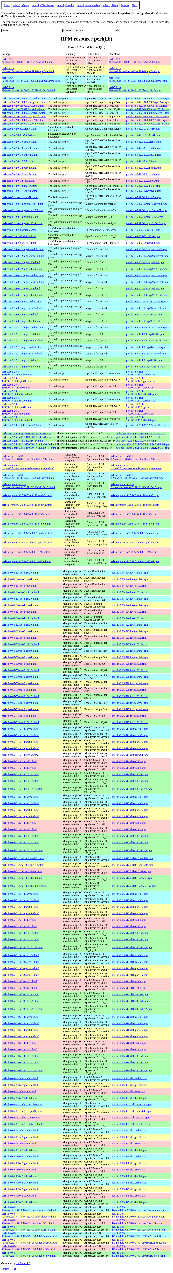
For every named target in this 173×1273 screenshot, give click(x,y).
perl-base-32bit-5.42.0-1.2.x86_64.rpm (136, 440)
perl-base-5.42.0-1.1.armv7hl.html (20, 197)
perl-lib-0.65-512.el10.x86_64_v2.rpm (132, 947)
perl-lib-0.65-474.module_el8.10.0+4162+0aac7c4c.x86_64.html (28, 1228)
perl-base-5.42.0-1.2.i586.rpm (141, 161)
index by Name (110, 5)
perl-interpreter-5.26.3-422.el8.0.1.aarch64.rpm (134, 533)
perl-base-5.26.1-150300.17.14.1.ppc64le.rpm (141, 379)
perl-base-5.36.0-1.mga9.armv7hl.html (22, 308)
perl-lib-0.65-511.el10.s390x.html (19, 981)
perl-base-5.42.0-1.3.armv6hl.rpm (143, 148)
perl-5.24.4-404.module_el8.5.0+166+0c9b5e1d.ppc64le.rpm (134, 70)
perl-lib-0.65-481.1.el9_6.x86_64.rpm (131, 1124)
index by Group (21, 5)
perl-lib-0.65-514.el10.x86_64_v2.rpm (132, 789)
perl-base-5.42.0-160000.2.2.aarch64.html (24, 112)
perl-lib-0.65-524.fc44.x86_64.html (20, 618)
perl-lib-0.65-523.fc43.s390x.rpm (129, 637)
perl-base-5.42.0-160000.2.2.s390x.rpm (146, 120)
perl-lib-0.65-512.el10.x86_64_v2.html (22, 947)
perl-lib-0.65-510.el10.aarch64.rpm (130, 1017)
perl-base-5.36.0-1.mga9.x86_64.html (21, 321)
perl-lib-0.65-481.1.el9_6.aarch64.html (22, 1104)
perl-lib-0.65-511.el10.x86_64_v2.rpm (132, 1009)
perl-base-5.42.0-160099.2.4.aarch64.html (24, 98)
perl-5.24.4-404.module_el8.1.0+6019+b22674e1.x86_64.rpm (135, 89)
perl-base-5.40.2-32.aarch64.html (19, 229)
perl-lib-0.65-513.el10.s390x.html (19, 823)
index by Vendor (65, 5)
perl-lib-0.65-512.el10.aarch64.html (20, 893)
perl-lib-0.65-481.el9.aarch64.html (20, 1130)
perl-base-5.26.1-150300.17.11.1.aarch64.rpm (141, 399)
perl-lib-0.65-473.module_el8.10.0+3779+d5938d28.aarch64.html (29, 1235)
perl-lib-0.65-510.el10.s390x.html (19, 1043)
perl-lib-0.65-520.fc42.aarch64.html (20, 676)
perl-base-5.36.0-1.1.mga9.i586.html (21, 288)
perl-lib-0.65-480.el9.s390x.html (19, 1169)
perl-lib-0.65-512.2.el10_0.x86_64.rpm (132, 878)
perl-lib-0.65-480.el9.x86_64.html (19, 1176)
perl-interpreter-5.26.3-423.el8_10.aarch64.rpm (134, 495)
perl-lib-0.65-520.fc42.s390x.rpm (129, 689)
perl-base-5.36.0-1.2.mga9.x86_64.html (22, 269)
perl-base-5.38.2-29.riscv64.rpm (143, 243)
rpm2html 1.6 (23, 1263)
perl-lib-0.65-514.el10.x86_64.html (20, 774)
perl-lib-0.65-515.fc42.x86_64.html (20, 722)
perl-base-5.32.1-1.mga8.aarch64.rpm (145, 347)
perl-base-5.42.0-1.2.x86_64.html (19, 185)
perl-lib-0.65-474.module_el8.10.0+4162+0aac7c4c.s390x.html (28, 1222)
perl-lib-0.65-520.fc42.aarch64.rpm (130, 676)
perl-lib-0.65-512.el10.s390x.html (19, 920)
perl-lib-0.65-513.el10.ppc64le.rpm (130, 810)
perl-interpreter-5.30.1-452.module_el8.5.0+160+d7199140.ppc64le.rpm (136, 467)
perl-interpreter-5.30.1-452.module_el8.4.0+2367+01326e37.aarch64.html (28, 476)
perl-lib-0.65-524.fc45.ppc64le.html (20, 579)
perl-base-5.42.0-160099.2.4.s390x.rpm (146, 105)
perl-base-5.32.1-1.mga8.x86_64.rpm (145, 366)
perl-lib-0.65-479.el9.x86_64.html (19, 1202)
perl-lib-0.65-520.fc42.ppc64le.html (20, 683)
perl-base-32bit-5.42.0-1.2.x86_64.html (22, 440)
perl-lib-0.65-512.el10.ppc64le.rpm (130, 907)
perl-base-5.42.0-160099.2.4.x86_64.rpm (147, 109)
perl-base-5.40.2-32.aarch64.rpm (143, 229)
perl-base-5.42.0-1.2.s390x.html (18, 180)
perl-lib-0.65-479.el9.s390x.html (19, 1195)
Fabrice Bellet (8, 1268)
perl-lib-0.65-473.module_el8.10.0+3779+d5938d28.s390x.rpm (138, 1248)
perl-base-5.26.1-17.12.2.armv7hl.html (22, 425)
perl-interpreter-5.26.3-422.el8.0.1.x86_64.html (26, 561)
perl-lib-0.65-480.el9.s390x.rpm (128, 1169)
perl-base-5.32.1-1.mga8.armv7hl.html (22, 353)
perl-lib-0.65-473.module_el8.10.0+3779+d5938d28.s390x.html (28, 1248)
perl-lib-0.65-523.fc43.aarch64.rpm (130, 624)
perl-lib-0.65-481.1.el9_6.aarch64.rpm (132, 1104)
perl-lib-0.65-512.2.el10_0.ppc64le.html (23, 865)
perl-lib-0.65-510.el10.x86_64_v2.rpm (132, 1070)
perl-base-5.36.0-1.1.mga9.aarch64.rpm (146, 275)
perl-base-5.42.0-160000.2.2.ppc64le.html (24, 116)
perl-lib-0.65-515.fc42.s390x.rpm (129, 715)
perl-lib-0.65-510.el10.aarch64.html (20, 1017)
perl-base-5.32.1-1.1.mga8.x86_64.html (22, 340)
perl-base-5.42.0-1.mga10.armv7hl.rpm (146, 210)
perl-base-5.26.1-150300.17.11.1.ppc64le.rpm (141, 405)
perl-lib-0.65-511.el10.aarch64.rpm (130, 955)
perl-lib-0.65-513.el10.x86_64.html (20, 836)
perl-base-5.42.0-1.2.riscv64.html (19, 174)
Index (7, 5)
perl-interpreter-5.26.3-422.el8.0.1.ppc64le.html (27, 542)
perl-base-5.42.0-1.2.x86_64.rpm (143, 185)
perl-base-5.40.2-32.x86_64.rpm (143, 236)
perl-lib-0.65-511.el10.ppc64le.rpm (130, 968)
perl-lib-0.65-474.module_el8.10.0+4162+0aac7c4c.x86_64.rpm (138, 1228)
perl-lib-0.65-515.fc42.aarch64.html (20, 702)
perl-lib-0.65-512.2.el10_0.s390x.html (22, 871)
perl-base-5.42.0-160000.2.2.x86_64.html (23, 123)
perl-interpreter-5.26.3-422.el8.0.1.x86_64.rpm (134, 561)
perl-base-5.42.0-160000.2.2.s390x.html (23, 120)
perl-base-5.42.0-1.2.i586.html (18, 161)
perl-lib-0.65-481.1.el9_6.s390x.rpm (131, 1117)
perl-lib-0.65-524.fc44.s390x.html (19, 611)
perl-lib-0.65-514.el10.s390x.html (19, 761)
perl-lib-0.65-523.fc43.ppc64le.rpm (130, 631)
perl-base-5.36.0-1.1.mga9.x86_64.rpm (146, 295)
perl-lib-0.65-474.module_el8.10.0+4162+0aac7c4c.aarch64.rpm (138, 1208)
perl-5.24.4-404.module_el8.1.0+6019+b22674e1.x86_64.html (28, 89)
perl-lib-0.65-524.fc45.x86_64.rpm (130, 592)
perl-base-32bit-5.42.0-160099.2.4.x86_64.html (26, 433)
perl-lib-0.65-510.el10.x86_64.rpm (130, 1056)
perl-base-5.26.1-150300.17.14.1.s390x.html (16, 386)
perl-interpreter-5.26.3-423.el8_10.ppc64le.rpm (134, 504)
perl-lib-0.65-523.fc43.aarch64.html (20, 624)
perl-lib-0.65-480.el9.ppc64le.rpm (129, 1163)
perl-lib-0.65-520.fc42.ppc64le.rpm (130, 683)
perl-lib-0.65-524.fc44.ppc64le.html (20, 605)
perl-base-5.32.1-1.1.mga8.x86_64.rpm (146, 340)
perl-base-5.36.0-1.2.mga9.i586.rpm (145, 262)
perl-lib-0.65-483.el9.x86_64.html (19, 1098)
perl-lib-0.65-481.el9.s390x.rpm (128, 1143)
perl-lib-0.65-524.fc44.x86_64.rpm (130, 618)
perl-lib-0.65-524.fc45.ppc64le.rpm (130, 579)
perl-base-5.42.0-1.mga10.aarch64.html (22, 203)
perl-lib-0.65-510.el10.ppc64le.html (20, 1030)
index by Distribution (43, 5)
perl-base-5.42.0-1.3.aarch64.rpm (143, 141)
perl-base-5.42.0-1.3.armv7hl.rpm (143, 154)
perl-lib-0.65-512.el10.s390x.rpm (129, 920)
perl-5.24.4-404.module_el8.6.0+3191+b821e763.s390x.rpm (134, 60)
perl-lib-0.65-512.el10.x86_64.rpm (130, 933)
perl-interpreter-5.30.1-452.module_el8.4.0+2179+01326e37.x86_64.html (28, 486)
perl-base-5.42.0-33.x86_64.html (19, 135)
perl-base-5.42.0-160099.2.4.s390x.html (23, 105)
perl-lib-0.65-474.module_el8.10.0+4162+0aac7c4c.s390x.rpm (137, 1222)
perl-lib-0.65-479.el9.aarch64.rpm (129, 1182)
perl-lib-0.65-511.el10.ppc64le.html (20, 968)
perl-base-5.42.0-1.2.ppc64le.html (19, 167)
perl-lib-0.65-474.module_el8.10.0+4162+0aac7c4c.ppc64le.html (29, 1215)
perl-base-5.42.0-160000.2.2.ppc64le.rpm (147, 116)
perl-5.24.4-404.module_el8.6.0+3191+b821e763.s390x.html (27, 60)
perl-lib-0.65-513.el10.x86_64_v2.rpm (132, 850)
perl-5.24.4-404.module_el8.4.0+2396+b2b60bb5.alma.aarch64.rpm (138, 79)
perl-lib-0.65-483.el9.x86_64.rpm (129, 1098)
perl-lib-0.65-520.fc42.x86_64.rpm (130, 696)
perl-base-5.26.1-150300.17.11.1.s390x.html (16, 412)
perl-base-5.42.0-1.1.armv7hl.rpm (143, 197)
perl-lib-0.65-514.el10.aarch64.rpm (130, 728)
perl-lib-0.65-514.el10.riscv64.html (20, 755)
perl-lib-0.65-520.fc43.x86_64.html (20, 670)
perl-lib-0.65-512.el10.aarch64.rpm (130, 893)
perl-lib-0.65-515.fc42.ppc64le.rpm (130, 709)
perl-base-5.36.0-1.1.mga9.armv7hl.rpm (147, 282)
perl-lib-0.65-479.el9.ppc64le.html (20, 1189)
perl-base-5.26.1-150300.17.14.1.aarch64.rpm (141, 373)
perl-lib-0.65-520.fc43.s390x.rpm (129, 663)
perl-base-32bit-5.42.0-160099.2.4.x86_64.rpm (140, 433)
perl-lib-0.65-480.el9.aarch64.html (20, 1156)
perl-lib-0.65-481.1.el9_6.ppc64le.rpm (132, 1111)
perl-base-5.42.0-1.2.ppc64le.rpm (143, 167)
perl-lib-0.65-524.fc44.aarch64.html (20, 598)
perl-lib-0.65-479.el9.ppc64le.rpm (129, 1189)
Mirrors (125, 5)
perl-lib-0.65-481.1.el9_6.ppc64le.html (22, 1111)
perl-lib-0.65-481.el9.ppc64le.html (20, 1137)
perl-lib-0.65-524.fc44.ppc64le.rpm (130, 605)
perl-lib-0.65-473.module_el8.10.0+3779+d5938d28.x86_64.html (29, 1254)
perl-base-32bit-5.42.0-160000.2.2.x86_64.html (26, 437)
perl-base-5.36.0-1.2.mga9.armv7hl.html (23, 256)
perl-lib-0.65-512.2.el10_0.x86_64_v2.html (24, 886)
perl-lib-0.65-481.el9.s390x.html (19, 1143)
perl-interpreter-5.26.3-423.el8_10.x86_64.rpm (134, 523)
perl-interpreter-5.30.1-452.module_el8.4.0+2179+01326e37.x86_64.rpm (136, 486)
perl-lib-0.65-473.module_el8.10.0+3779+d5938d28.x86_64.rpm (139, 1254)
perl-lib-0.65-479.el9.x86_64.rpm (129, 1202)
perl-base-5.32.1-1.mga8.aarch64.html (22, 347)
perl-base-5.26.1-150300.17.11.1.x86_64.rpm (141, 419)
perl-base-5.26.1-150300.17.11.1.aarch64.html (17, 399)
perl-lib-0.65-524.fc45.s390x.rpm (129, 585)
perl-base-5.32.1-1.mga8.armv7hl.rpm (146, 353)
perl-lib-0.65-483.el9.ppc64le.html (20, 1085)
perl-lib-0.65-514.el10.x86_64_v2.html (22, 789)
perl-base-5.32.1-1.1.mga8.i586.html (21, 334)
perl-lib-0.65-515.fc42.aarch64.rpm (130, 702)
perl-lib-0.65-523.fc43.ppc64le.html (20, 631)
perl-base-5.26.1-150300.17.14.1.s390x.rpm (140, 386)
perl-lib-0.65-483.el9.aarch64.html (20, 1078)
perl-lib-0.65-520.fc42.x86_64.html (20, 696)
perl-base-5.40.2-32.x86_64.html (19, 236)
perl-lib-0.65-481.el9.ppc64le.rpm (129, 1137)
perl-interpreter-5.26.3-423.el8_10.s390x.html (26, 514)
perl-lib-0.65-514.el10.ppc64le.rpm (130, 741)
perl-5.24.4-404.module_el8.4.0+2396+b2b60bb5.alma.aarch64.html (31, 79)
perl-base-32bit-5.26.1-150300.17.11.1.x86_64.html (29, 447)
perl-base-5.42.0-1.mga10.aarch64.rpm (146, 203)
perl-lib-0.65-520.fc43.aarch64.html (20, 650)
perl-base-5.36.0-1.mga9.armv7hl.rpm (146, 308)
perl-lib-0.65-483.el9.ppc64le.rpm (129, 1085)
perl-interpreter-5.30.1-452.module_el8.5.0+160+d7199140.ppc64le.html (28, 467)
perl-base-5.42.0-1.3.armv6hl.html (20, 148)
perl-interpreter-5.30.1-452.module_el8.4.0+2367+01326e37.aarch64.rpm (136, 476)
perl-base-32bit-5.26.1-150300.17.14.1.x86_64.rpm (143, 444)
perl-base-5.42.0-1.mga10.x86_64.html (22, 223)
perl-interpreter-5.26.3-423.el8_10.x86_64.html (26, 523)
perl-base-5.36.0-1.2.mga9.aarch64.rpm (146, 249)
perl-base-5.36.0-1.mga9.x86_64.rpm (145, 321)
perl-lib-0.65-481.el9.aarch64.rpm (129, 1130)
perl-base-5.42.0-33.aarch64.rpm (143, 128)
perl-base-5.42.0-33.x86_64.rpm (143, 135)
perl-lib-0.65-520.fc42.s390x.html (19, 689)
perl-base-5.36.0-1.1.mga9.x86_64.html (22, 295)
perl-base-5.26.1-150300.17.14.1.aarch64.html (17, 373)
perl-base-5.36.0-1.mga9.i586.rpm (144, 314)
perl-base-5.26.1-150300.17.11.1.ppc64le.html (17, 405)
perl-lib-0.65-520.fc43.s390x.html (19, 663)
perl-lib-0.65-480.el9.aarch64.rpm (129, 1156)
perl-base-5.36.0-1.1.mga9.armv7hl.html (23, 282)
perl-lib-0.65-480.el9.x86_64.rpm (129, 1176)
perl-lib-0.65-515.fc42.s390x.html (19, 715)
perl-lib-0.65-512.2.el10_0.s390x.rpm (131, 871)
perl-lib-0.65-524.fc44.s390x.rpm (129, 611)
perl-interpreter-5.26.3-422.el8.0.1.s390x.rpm (133, 552)
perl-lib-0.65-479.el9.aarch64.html (20, 1182)
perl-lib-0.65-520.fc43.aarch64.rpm (130, 650)
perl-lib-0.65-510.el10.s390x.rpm (129, 1043)
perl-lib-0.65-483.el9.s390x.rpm (128, 1091)
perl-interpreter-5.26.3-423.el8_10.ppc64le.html (27, 504)
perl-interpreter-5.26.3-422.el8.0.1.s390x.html (26, 552)
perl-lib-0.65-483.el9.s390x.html (19, 1091)
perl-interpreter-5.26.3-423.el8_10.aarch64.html (27, 495)
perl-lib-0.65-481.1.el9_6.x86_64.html (22, 1124)
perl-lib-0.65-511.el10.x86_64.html (20, 994)
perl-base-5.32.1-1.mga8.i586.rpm (144, 360)
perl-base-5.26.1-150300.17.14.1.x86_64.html (17, 392)
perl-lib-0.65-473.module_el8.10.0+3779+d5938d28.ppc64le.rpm (139, 1241)
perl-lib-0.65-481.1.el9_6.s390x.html (21, 1117)
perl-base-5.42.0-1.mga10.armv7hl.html (22, 210)
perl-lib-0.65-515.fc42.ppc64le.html (20, 709)
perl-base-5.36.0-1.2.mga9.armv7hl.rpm (147, 256)
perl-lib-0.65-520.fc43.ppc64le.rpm (130, 657)
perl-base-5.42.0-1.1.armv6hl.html (20, 190)
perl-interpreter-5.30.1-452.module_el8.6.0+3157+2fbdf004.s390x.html (27, 457)
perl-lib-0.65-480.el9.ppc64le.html (20, 1163)
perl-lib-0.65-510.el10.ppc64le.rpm (130, 1030)
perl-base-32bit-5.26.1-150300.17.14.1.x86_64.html (29, 444)
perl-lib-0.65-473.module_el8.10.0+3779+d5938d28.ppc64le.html (29, 1241)
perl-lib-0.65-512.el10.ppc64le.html (20, 907)
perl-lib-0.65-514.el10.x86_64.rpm (130, 774)
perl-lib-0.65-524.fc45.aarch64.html (20, 572)
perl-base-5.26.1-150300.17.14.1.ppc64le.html (17, 379)
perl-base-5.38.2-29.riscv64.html (19, 243)
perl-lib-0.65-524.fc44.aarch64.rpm (130, 598)
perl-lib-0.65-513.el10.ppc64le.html (20, 810)
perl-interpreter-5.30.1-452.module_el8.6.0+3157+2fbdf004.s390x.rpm (135, 457)
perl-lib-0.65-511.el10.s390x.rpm (129, 981)
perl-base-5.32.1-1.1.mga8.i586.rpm (145, 334)
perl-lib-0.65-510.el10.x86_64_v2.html (22, 1070)
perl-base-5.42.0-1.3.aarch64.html (19, 141)
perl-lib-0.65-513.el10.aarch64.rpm (130, 797)
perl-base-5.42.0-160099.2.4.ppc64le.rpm (147, 102)
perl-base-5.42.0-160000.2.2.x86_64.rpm (147, 123)
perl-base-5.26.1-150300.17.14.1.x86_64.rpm (141, 392)
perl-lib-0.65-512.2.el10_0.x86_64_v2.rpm (134, 886)
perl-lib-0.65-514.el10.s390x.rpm (129, 761)
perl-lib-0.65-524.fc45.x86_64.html (20, 592)
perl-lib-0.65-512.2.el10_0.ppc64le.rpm (132, 865)
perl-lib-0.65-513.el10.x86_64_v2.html (22, 850)
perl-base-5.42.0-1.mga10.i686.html (20, 216)
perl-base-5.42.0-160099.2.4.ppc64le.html (24, 102)
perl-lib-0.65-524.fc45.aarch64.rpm (130, 572)
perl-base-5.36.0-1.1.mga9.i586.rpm (145, 288)
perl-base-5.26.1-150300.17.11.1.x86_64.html (17, 419)
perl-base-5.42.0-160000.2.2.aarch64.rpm (147, 112)
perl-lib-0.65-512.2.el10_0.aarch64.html (23, 858)
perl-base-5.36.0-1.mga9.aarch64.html (22, 301)
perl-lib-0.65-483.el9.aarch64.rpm (129, 1078)
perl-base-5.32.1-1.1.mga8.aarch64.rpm (146, 327)
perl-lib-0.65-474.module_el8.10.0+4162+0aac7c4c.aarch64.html (29, 1208)
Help (134, 5)
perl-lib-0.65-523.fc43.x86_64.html (20, 644)
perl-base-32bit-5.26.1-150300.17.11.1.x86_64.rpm (143, 447)
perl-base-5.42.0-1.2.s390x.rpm (142, 180)
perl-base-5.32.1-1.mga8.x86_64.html (21, 366)
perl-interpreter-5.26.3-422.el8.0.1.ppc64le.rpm (134, 542)
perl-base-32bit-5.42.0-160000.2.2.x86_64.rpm (140, 437)
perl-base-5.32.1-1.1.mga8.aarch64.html (23, 327)
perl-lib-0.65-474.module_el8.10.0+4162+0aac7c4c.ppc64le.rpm (138, 1215)
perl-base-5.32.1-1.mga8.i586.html (20, 360)
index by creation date (88, 5)
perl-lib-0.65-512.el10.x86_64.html (20, 933)
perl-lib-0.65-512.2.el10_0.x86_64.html (22, 878)
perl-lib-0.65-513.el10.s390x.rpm (129, 823)
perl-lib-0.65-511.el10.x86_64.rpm (130, 994)
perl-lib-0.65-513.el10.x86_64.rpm (130, 836)
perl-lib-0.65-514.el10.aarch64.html (20, 728)
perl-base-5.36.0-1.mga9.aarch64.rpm (145, 301)
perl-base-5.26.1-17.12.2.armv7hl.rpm (146, 425)
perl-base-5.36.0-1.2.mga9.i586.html (21, 262)
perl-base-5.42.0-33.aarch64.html (19, 128)
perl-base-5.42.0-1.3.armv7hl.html (20, 154)
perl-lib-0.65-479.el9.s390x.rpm (128, 1195)
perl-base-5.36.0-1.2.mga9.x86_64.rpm (146, 269)
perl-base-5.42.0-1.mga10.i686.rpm (144, 216)
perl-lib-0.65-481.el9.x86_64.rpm (129, 1150)
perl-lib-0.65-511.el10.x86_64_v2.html (22, 1009)
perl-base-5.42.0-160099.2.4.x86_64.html (23, 109)
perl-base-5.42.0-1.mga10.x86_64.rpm (146, 223)
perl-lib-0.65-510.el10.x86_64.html (20, 1056)
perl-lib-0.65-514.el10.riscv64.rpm (130, 755)
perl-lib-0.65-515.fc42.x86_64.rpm (130, 722)
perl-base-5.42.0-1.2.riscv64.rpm (143, 174)
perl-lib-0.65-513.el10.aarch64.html (20, 797)
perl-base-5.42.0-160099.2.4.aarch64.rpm (147, 98)
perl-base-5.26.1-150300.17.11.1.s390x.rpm (140, 412)
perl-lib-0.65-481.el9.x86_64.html (19, 1150)
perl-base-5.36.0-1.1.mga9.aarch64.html (23, 275)
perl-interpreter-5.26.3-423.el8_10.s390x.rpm (133, 514)
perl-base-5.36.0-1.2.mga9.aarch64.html (23, 249)
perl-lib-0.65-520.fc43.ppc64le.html (20, 657)
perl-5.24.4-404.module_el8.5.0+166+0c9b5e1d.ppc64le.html (28, 70)
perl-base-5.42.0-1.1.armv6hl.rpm (143, 190)
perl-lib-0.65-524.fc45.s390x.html (19, 585)
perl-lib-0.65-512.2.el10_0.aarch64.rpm (132, 858)
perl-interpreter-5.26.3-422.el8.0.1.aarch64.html (27, 533)
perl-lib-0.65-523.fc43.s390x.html (19, 637)
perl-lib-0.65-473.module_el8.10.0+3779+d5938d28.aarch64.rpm (139, 1235)
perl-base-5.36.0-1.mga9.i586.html (20, 314)
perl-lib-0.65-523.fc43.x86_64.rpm (130, 644)
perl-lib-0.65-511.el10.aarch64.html (20, 955)
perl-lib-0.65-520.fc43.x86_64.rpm (130, 670)
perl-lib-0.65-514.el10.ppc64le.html (20, 741)
